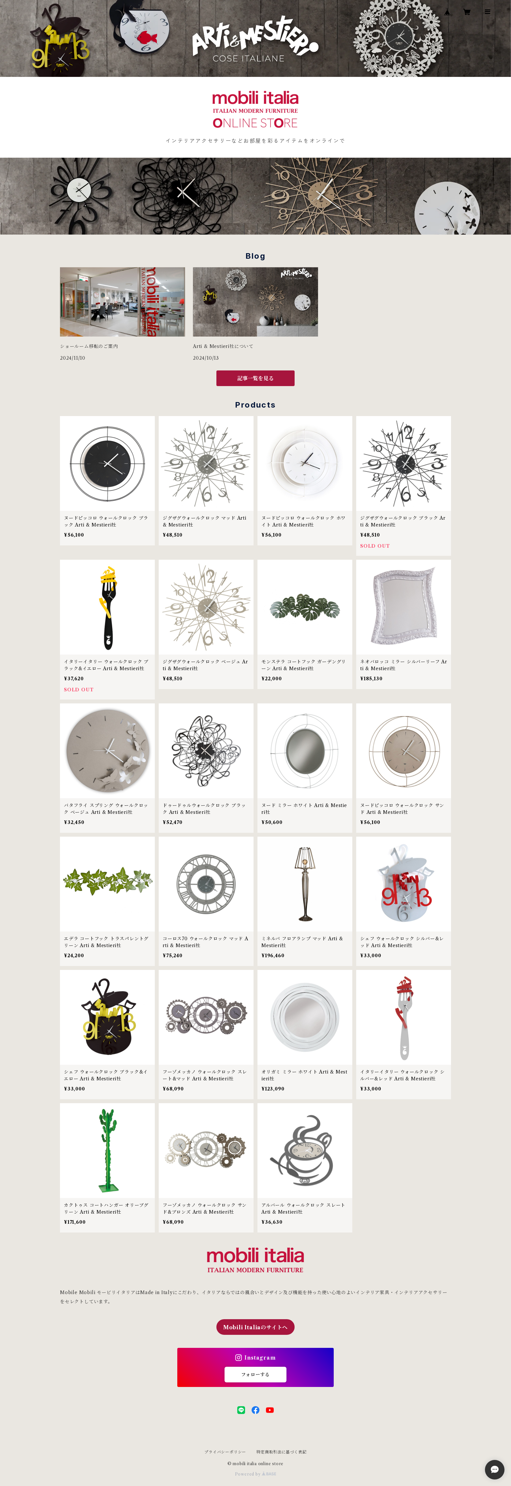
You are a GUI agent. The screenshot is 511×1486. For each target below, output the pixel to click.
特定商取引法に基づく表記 (281, 1452)
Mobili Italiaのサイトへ (255, 1327)
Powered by (255, 1474)
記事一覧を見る (255, 378)
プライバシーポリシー (225, 1452)
